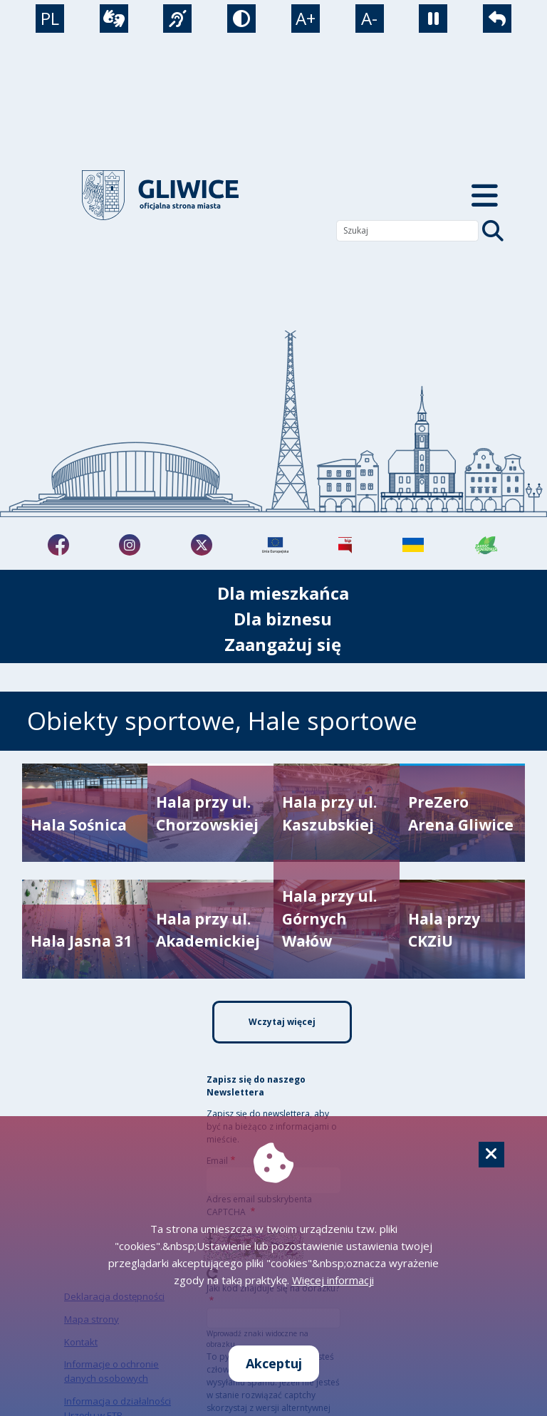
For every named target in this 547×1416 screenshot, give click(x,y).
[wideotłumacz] (114, 18)
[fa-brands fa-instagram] (129, 545)
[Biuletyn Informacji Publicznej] (345, 545)
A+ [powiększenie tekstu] (306, 18)
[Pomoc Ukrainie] (413, 545)
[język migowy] (177, 18)
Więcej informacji (333, 1280)
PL (50, 18)
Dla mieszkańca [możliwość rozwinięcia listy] (283, 593)
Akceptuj (274, 1363)
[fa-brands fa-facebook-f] (58, 545)
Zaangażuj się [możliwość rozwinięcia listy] (282, 644)
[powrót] (497, 18)
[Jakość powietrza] (486, 545)
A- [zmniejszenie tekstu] (369, 18)
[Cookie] (491, 1154)
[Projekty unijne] (275, 545)
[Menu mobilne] (484, 195)
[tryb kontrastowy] (241, 18)
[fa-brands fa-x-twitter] (201, 545)
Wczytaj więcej (282, 1022)
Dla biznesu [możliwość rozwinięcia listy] (283, 618)
